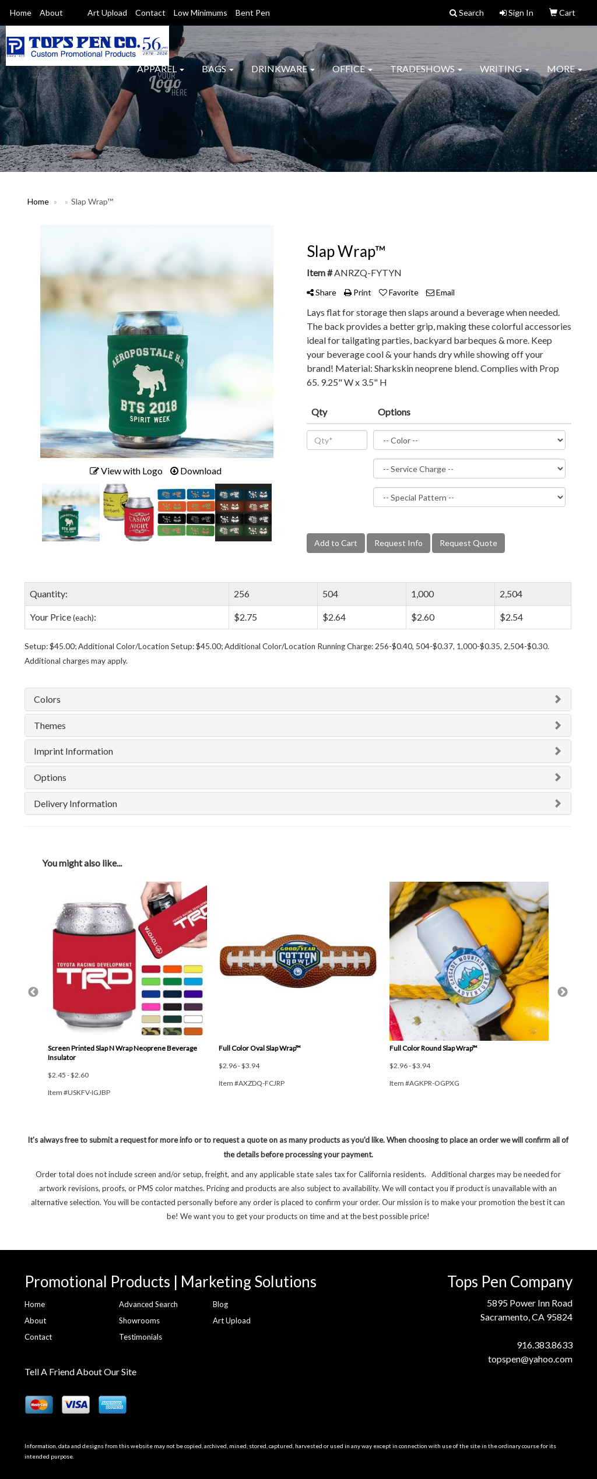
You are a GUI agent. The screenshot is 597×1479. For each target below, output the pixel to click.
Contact (150, 12)
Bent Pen (253, 12)
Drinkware (283, 75)
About (51, 12)
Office (352, 75)
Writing (504, 75)
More (564, 75)
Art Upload (107, 12)
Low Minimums (200, 12)
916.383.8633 (545, 1344)
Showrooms (139, 1320)
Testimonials (140, 1336)
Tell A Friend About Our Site (80, 1371)
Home (20, 12)
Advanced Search (148, 1304)
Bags (218, 75)
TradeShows (426, 75)
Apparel (160, 75)
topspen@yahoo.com (530, 1358)
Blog (220, 1304)
